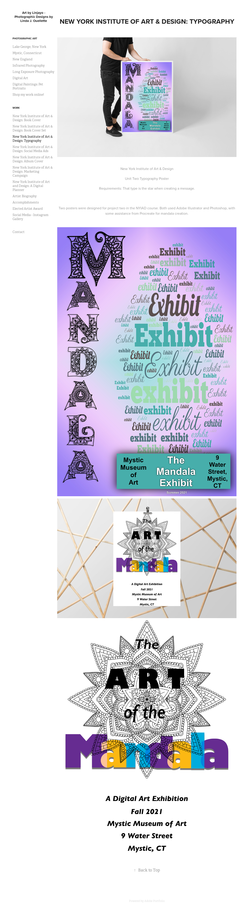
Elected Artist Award (28, 209)
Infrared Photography (29, 66)
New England (22, 59)
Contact (19, 232)
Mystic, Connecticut (27, 53)
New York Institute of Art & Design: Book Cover (33, 118)
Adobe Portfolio (154, 901)
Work (16, 108)
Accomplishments (26, 202)
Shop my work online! (28, 95)
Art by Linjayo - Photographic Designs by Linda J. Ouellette (34, 16)
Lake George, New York (29, 47)
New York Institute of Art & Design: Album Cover (33, 159)
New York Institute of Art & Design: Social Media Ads (33, 149)
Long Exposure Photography (33, 72)
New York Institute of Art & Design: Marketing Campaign (33, 171)
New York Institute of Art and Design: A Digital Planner (31, 186)
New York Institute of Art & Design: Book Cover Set (33, 128)
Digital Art (20, 78)
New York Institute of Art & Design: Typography (33, 139)
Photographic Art (25, 38)
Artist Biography (25, 196)
